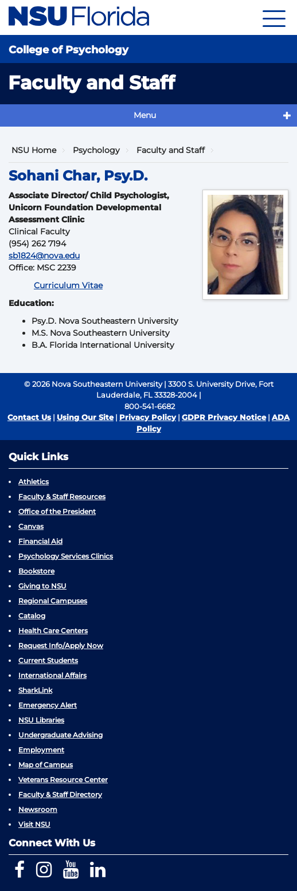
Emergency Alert (47, 705)
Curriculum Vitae (68, 285)
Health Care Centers (53, 630)
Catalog (31, 615)
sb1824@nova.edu (44, 255)
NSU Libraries (41, 720)
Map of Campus (45, 764)
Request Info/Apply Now (60, 645)
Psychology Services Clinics (65, 556)
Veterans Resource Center (63, 779)
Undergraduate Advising (60, 735)
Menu (145, 115)
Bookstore (36, 571)
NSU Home (33, 150)
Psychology (96, 150)
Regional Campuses (52, 600)
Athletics (33, 481)
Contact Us (29, 417)
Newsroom (37, 809)
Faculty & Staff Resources (61, 496)
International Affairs (52, 675)
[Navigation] (274, 17)
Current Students (48, 660)
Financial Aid (40, 541)
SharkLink (35, 690)
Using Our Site (85, 417)
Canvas (31, 526)
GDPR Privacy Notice (224, 417)
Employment (41, 749)
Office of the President (57, 511)
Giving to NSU (42, 586)
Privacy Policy (147, 417)
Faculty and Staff (170, 150)
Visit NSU (34, 824)
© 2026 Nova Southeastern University (93, 383)
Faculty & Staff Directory (60, 794)
